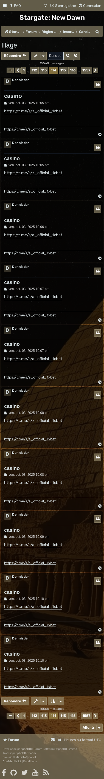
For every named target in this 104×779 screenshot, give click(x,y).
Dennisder (20, 80)
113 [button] (44, 70)
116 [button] (72, 70)
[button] (10, 70)
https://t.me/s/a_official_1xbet (30, 129)
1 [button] (24, 70)
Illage (9, 45)
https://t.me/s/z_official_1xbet (33, 111)
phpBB (26, 749)
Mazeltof (21, 757)
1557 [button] (86, 70)
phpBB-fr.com (26, 753)
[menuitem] (15, 6)
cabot (32, 757)
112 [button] (34, 70)
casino (13, 96)
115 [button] (63, 70)
